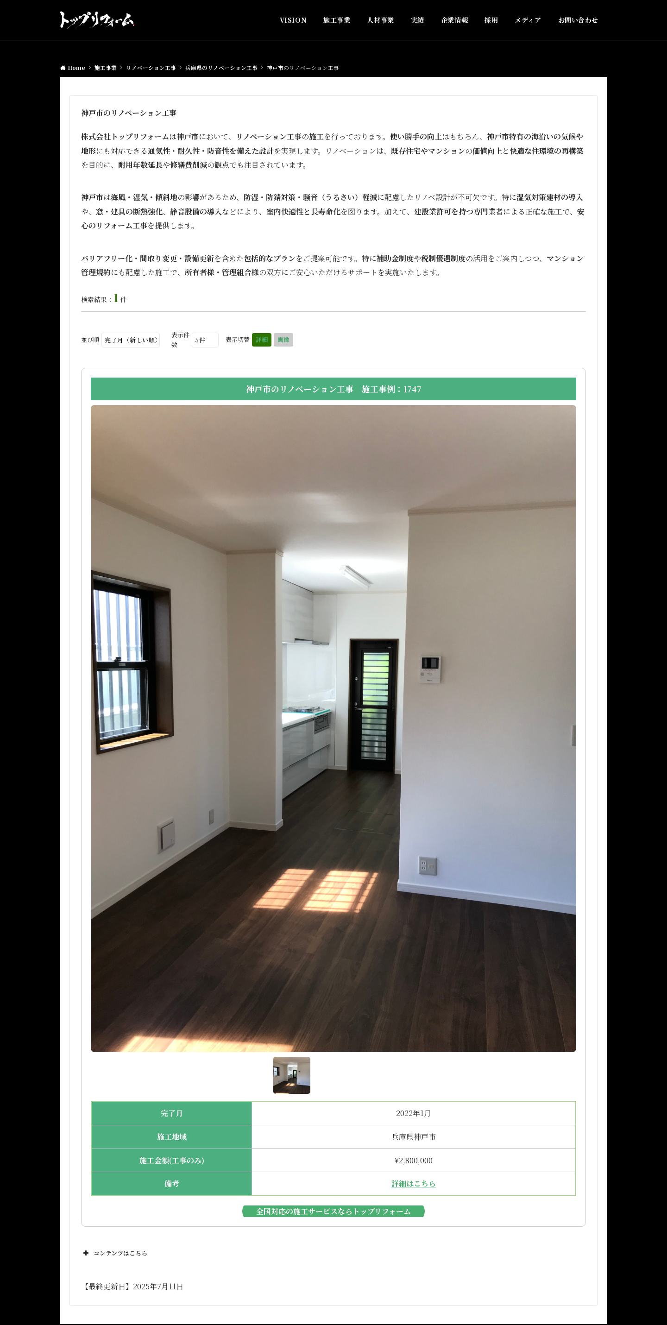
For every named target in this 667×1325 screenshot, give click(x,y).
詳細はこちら (413, 1183)
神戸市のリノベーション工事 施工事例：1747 (334, 389)
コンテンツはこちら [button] (114, 1253)
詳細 (262, 339)
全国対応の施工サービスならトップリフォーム (333, 1211)
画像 (283, 339)
